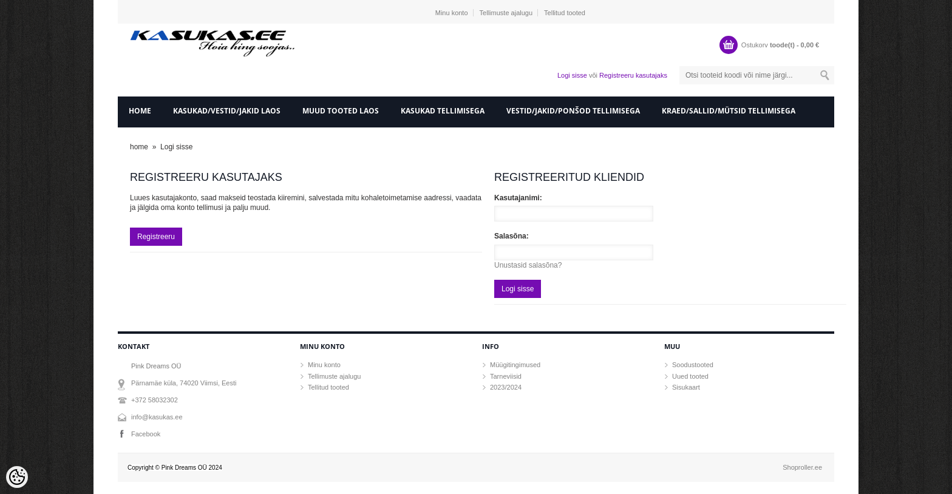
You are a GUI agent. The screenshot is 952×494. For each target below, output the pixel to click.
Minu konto (451, 12)
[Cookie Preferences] (17, 477)
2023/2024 (506, 387)
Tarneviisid (506, 376)
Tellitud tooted (564, 12)
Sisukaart (686, 387)
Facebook (145, 434)
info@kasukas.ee (157, 417)
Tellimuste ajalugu (506, 12)
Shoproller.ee (802, 467)
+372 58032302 (154, 400)
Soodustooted (692, 364)
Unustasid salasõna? (528, 265)
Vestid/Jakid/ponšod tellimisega (573, 111)
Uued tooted (690, 376)
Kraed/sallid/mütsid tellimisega (728, 111)
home (140, 111)
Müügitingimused (515, 364)
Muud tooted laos (340, 111)
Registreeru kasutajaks (633, 75)
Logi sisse (572, 75)
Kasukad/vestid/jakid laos (226, 111)
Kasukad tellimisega (442, 111)
